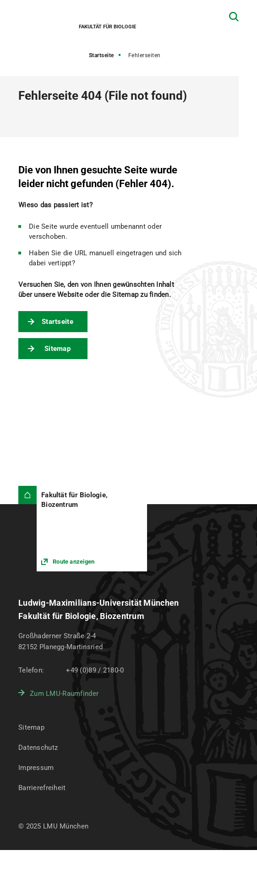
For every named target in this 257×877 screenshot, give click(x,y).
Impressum (36, 768)
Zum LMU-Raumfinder (64, 693)
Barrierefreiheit (42, 788)
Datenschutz (38, 747)
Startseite (101, 55)
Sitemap (57, 348)
